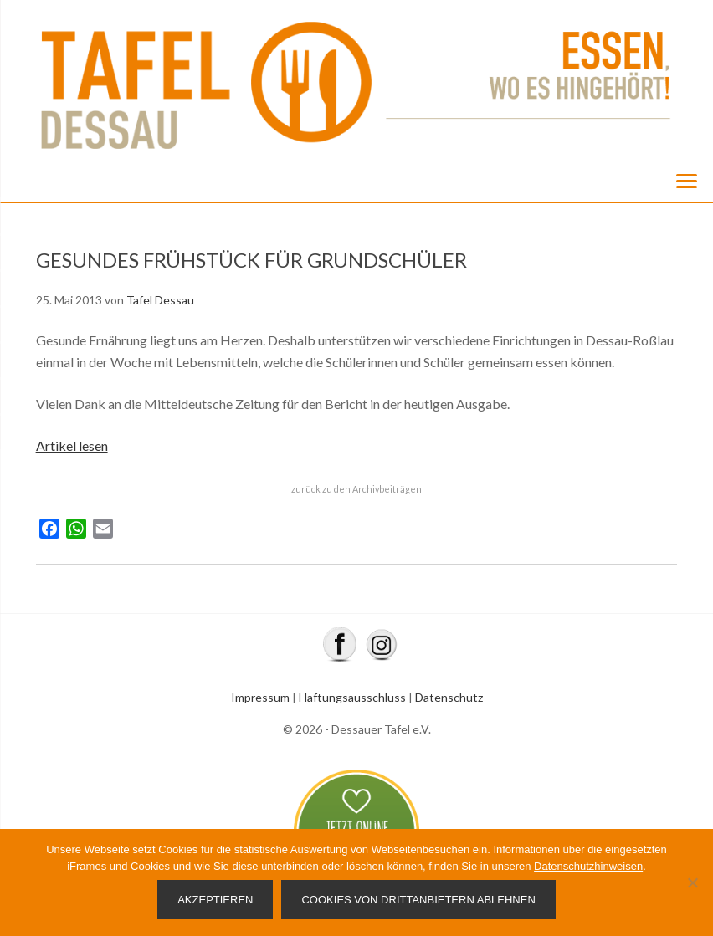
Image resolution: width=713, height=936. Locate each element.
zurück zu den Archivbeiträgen (356, 488)
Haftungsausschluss (352, 697)
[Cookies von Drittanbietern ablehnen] (692, 882)
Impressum (260, 697)
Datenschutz (449, 697)
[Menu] (686, 180)
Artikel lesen (72, 445)
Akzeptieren (215, 899)
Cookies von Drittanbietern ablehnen (418, 899)
